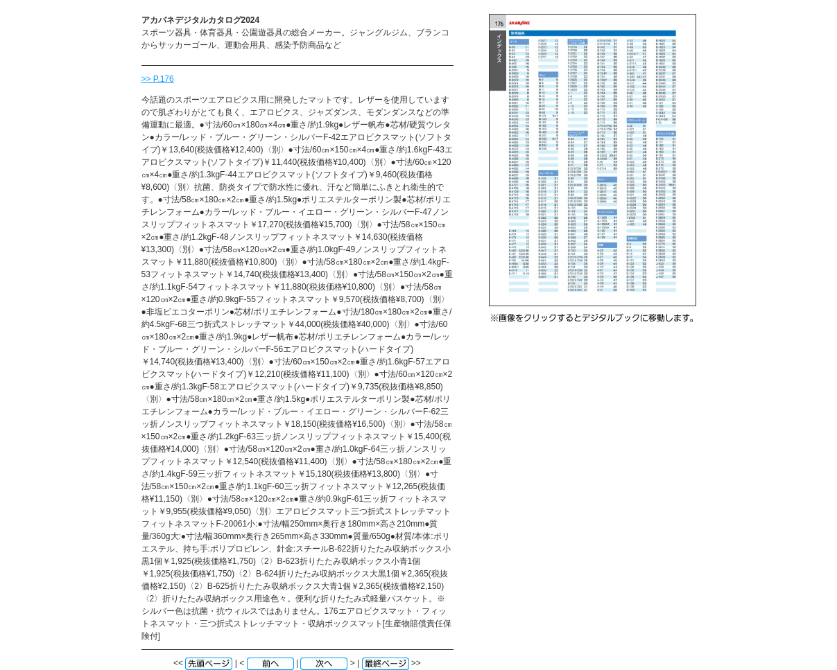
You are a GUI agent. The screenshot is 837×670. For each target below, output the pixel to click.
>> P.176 (157, 79)
